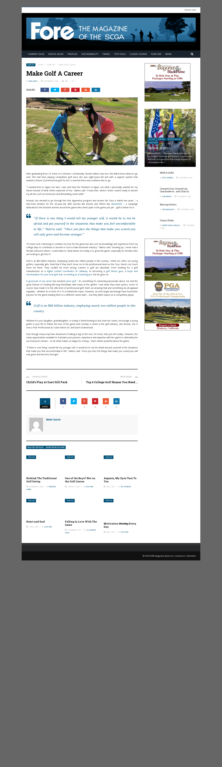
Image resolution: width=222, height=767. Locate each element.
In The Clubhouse (174, 139)
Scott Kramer (167, 178)
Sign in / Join (190, 10)
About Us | (170, 762)
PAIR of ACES (167, 172)
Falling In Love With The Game (81, 523)
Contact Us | (181, 762)
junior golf (71, 281)
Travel (106, 54)
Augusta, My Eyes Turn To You (120, 480)
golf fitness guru (114, 271)
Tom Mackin (166, 196)
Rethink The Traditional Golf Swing (41, 480)
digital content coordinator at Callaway (67, 271)
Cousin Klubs (167, 220)
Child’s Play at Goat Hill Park (46, 382)
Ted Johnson (126, 487)
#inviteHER (116, 203)
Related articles (35, 447)
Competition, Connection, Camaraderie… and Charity (174, 190)
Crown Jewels (159, 148)
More (168, 54)
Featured (161, 139)
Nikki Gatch (33, 81)
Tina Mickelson (168, 209)
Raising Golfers (168, 204)
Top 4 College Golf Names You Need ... (112, 382)
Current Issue (36, 54)
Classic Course (138, 54)
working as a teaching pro (79, 274)
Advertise (191, 762)
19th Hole (120, 54)
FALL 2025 (152, 139)
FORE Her (156, 54)
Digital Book (56, 54)
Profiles (72, 54)
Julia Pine (89, 487)
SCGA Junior (153, 143)
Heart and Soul (35, 521)
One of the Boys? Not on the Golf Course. (80, 480)
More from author (55, 447)
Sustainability (89, 54)
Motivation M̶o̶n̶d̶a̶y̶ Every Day (120, 731)
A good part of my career (39, 281)
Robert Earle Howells (171, 225)
